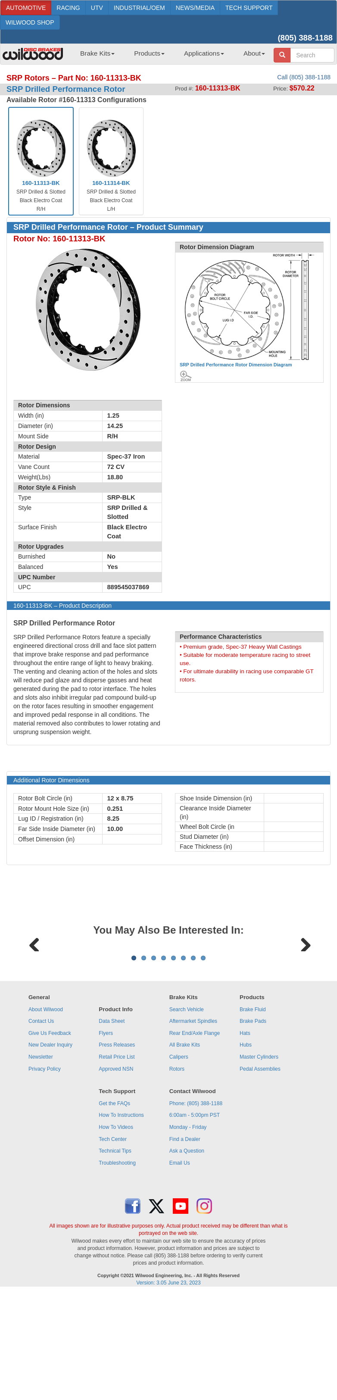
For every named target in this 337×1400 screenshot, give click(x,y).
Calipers (178, 1164)
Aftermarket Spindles (193, 1128)
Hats (245, 1140)
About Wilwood (45, 1116)
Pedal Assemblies (260, 1176)
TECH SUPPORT (248, 7)
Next (302, 996)
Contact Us (41, 1128)
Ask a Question (186, 1258)
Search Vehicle (186, 1116)
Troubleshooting (117, 1270)
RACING (68, 7)
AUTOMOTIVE (26, 7)
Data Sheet (112, 1128)
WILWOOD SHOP (30, 22)
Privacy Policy (44, 1176)
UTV (97, 7)
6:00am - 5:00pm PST (194, 1222)
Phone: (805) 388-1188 (195, 1210)
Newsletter (40, 1164)
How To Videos (116, 1234)
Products (149, 53)
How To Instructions (121, 1222)
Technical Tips (115, 1258)
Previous (34, 996)
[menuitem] (94, 56)
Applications (204, 53)
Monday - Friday (188, 1234)
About (254, 53)
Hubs (246, 1152)
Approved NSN (116, 1176)
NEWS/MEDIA (195, 7)
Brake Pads (253, 1128)
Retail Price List (116, 1164)
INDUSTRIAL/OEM (139, 7)
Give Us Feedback (49, 1140)
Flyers (106, 1140)
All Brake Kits (184, 1152)
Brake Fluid (253, 1116)
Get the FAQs (114, 1210)
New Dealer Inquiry (50, 1152)
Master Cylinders (259, 1164)
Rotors (176, 1176)
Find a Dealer (184, 1246)
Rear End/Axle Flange (194, 1140)
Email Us (179, 1270)
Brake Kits (97, 53)
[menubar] (169, 56)
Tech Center (113, 1246)
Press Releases (117, 1152)
